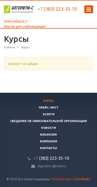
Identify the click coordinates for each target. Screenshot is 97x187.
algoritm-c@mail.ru (52, 166)
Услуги (49, 114)
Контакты (48, 148)
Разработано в (71, 179)
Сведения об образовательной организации (48, 121)
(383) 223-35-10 (57, 8)
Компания (48, 141)
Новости (48, 127)
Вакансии (48, 134)
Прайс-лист (48, 107)
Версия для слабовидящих (25, 26)
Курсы (48, 100)
